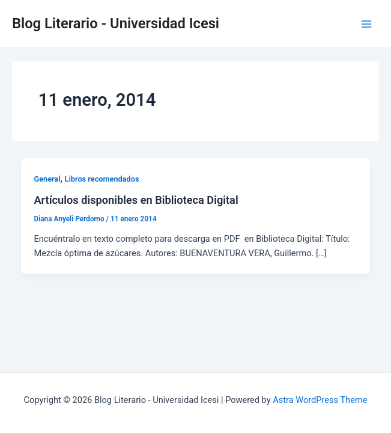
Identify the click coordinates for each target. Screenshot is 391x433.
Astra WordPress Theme (320, 400)
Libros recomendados (102, 178)
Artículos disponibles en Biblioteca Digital (136, 200)
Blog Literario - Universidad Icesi (115, 23)
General (47, 178)
